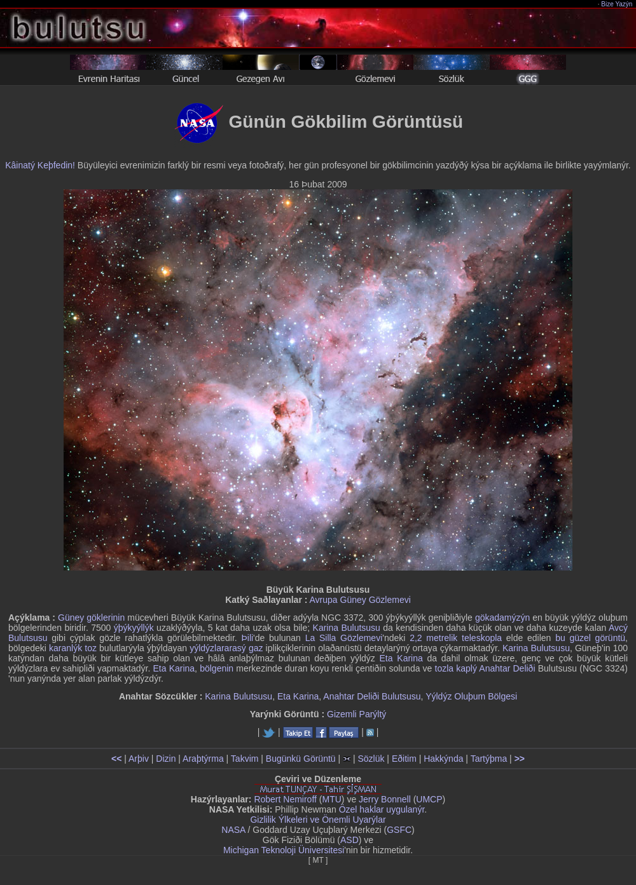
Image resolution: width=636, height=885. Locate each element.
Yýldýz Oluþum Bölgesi (471, 696)
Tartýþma (489, 758)
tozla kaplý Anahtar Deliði (485, 668)
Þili (247, 638)
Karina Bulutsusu (346, 628)
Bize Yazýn (617, 4)
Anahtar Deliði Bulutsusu (371, 696)
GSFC (399, 830)
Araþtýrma (203, 758)
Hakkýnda (443, 758)
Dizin (166, 758)
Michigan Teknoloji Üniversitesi (283, 850)
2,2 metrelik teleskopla (456, 638)
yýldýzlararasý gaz (226, 648)
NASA (233, 830)
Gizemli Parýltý (356, 714)
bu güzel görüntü (590, 638)
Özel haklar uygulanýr (382, 809)
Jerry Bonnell (385, 799)
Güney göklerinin (91, 617)
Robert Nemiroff (285, 799)
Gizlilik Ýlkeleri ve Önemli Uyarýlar (317, 819)
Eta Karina (401, 658)
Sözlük (370, 758)
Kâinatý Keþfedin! (40, 165)
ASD (349, 840)
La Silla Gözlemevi (344, 638)
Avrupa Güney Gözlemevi (360, 600)
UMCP (429, 799)
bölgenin (216, 668)
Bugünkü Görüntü (301, 758)
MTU (332, 799)
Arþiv (138, 758)
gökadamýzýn (502, 617)
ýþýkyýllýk (134, 628)
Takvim (245, 758)
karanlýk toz (73, 648)
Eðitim (404, 758)
